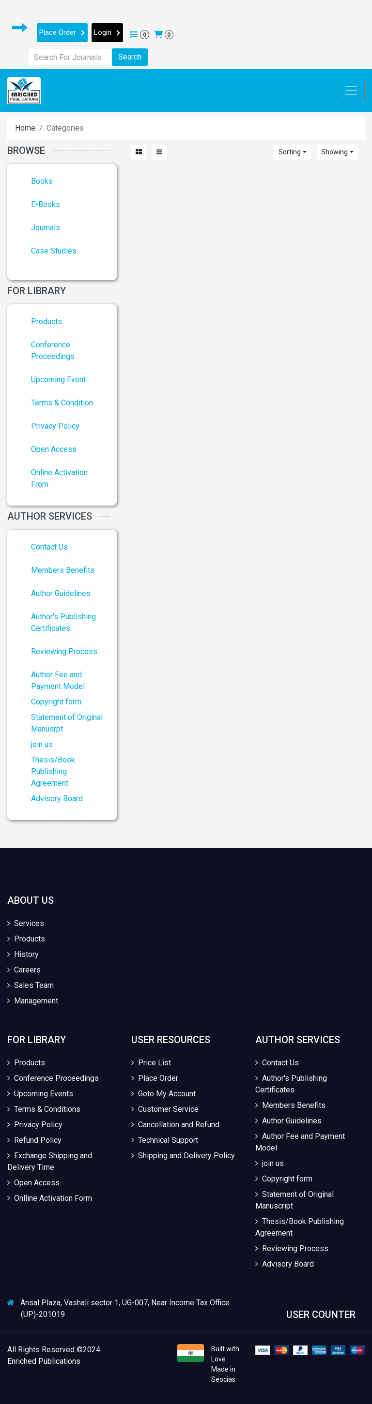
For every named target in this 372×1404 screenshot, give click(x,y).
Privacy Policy (55, 426)
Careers (24, 969)
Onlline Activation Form (49, 1198)
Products (46, 321)
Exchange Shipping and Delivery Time (49, 1161)
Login (107, 32)
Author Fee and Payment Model (300, 1142)
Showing (334, 152)
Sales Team (30, 985)
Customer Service (165, 1109)
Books (42, 181)
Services (25, 923)
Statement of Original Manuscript (294, 1200)
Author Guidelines (61, 593)
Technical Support (164, 1140)
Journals (45, 227)
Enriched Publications (43, 1361)
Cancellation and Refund (175, 1124)
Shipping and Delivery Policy (183, 1155)
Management (32, 1000)
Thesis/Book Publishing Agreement (53, 771)
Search (129, 56)
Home (25, 128)
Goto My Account (163, 1093)
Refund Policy (34, 1140)
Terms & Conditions (43, 1109)
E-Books (45, 204)
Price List (151, 1062)
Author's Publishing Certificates (291, 1084)
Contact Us (49, 547)
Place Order (62, 32)
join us (42, 744)
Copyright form (56, 701)
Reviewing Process (64, 651)
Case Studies (54, 250)
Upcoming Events (40, 1093)
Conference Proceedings (53, 1078)
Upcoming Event (58, 379)
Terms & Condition (62, 402)
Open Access (54, 449)
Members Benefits (62, 570)
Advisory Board (57, 798)
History (23, 954)
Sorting (290, 152)
